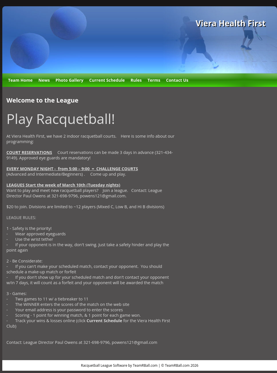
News (44, 80)
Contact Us (177, 80)
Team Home (20, 80)
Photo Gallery (69, 80)
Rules (136, 80)
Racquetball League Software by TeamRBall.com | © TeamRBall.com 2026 (139, 365)
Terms (153, 80)
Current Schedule (107, 80)
